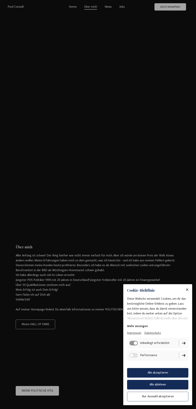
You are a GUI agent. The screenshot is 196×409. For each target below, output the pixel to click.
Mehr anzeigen (137, 326)
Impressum (134, 333)
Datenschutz (152, 333)
